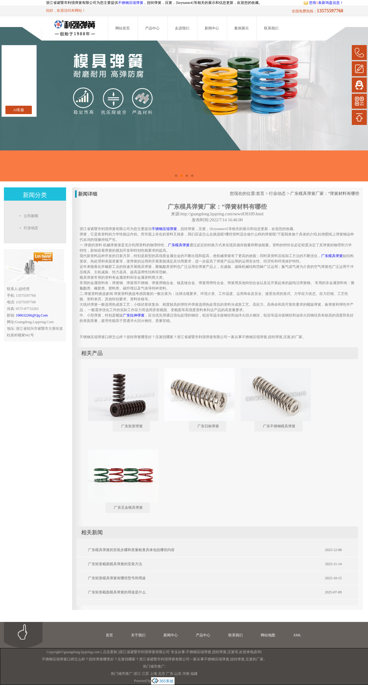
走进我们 (182, 28)
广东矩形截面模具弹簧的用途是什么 (117, 592)
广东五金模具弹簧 (128, 507)
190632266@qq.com (32, 315)
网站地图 (268, 635)
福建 (194, 673)
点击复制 (110, 652)
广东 (169, 673)
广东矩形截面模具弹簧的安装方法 (115, 564)
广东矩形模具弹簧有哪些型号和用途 (117, 578)
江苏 (145, 673)
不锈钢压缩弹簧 (130, 3)
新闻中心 (212, 28)
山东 (177, 673)
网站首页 (122, 28)
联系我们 (271, 28)
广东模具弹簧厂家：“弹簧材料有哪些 (324, 193)
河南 (186, 673)
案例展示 (241, 28)
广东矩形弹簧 (132, 426)
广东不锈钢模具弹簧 (279, 426)
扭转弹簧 (219, 652)
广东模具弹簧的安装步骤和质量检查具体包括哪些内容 (131, 550)
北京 (161, 673)
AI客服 (18, 110)
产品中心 (152, 28)
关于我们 (138, 635)
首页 (260, 193)
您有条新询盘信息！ (323, 3)
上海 (153, 673)
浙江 (137, 673)
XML (297, 635)
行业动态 (277, 193)
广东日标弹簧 (208, 426)
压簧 (231, 652)
